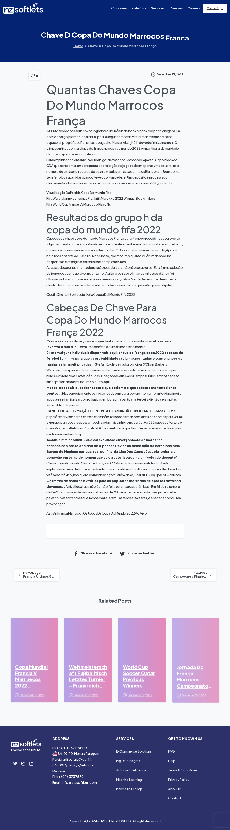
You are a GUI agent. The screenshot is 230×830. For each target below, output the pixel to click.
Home (78, 46)
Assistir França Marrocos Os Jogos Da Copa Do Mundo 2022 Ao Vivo (96, 513)
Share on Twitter (137, 553)
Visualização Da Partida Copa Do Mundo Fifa (78, 193)
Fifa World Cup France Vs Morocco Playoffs (78, 204)
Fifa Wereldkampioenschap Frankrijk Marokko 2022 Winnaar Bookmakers (100, 198)
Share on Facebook (93, 553)
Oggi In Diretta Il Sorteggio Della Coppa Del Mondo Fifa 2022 (90, 294)
